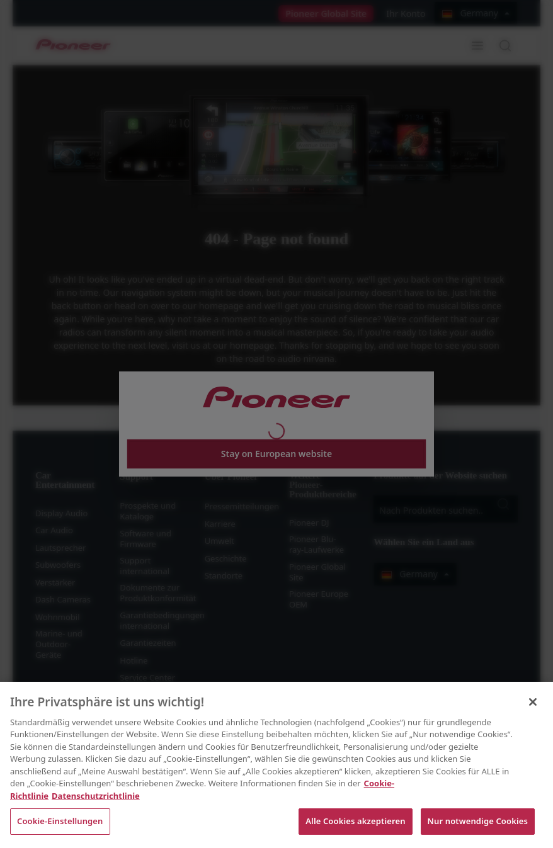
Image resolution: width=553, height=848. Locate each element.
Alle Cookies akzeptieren (355, 821)
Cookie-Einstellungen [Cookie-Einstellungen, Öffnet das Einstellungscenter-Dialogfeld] (60, 821)
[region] (276, 765)
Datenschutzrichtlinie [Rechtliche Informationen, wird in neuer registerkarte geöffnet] (96, 795)
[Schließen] (533, 702)
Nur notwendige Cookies (478, 821)
